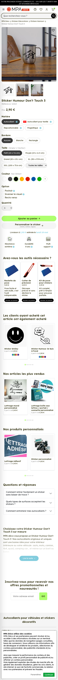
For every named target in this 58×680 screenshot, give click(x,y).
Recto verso (11, 197)
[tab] (25, 364)
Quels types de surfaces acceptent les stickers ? (25, 502)
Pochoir (10, 190)
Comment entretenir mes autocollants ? (26, 511)
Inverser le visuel (14, 194)
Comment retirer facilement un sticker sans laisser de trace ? (25, 493)
